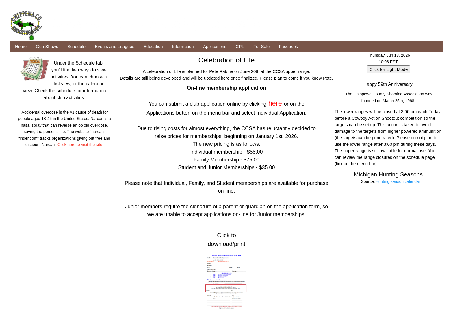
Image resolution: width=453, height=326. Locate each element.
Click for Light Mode (389, 69)
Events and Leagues (114, 46)
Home (21, 46)
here (275, 103)
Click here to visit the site (79, 144)
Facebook (288, 46)
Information (183, 46)
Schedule (77, 46)
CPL (240, 46)
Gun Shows (47, 46)
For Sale (261, 46)
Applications (214, 46)
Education (153, 46)
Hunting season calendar (398, 181)
